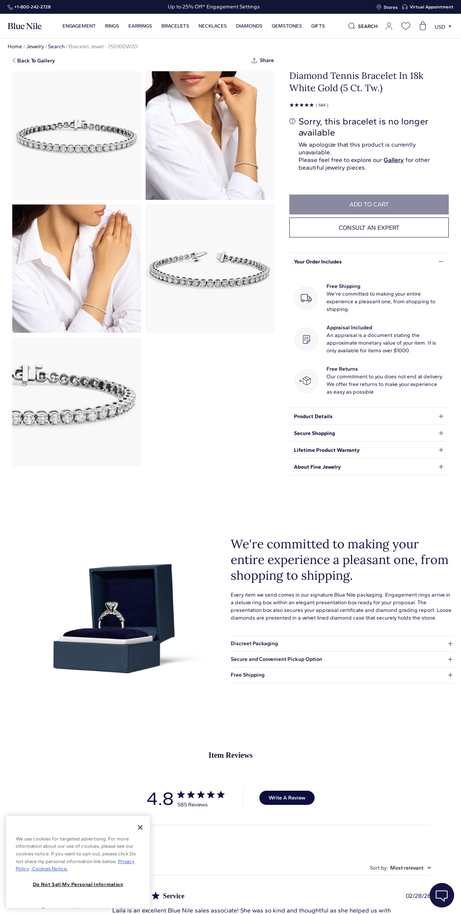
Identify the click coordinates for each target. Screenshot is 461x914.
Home (15, 46)
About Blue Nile (173, 899)
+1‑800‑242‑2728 (32, 7)
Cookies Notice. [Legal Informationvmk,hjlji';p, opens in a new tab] (49, 868)
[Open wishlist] (405, 26)
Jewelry (35, 46)
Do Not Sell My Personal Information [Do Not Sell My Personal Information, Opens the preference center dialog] (78, 884)
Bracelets (175, 26)
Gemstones (287, 26)
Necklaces (213, 26)
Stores (391, 7)
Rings (112, 26)
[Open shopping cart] (422, 26)
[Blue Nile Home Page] (25, 26)
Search (56, 46)
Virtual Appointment (431, 7)
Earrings (140, 26)
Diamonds (249, 26)
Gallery (394, 160)
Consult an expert (369, 227)
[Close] (140, 827)
